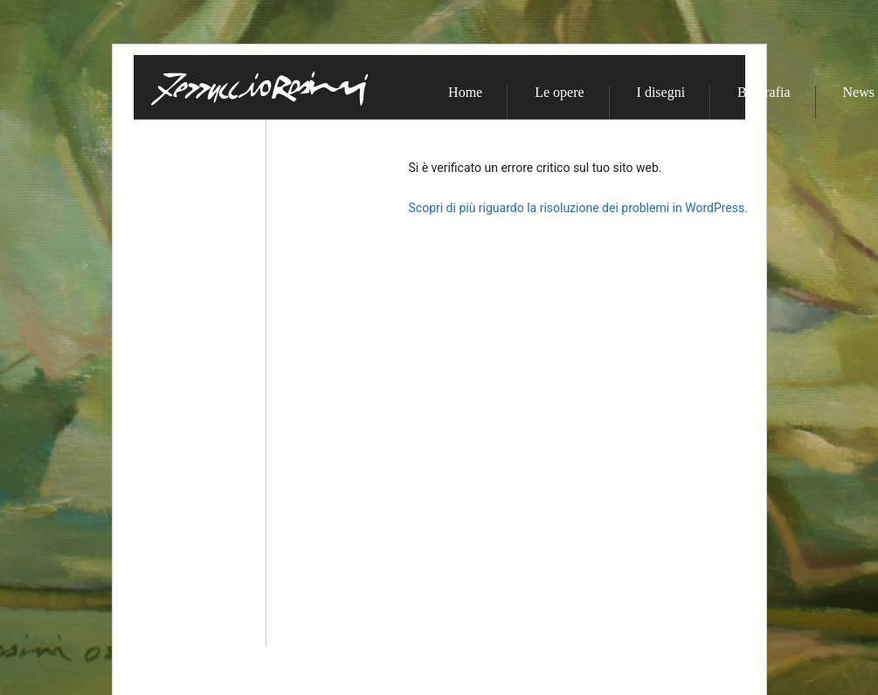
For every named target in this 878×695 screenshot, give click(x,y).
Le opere (559, 93)
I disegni (661, 93)
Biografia (763, 93)
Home (465, 93)
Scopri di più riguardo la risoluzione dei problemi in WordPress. (578, 208)
